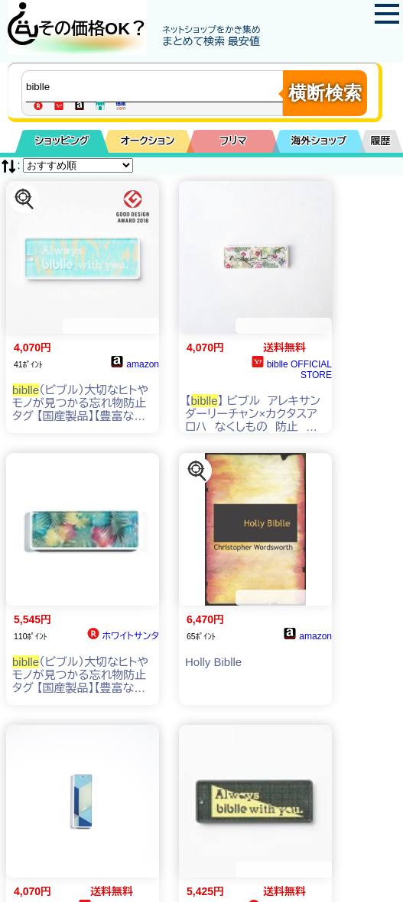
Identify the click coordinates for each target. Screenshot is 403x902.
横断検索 (325, 92)
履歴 (381, 141)
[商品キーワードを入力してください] (156, 86)
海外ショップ (318, 141)
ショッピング (62, 141)
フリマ (232, 141)
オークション (148, 141)
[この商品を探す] (24, 199)
